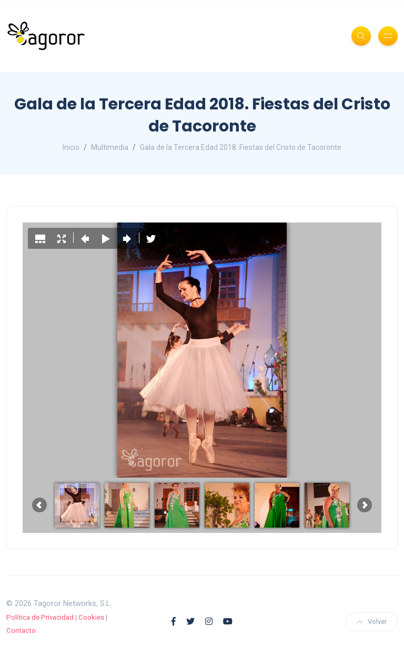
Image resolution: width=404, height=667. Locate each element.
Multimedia (109, 147)
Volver (372, 621)
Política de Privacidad (40, 617)
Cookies (91, 617)
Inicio (71, 147)
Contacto (21, 630)
